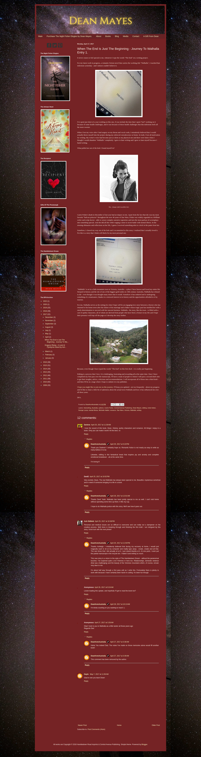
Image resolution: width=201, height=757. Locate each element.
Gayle (86, 674)
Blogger (144, 744)
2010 (45, 382)
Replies (89, 439)
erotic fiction (152, 408)
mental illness (93, 410)
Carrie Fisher (108, 408)
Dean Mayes (137, 408)
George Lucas (83, 410)
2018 (45, 311)
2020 (45, 304)
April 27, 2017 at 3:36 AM (119, 642)
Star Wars (120, 410)
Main (40, 36)
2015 (45, 365)
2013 (45, 372)
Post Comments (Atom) (96, 729)
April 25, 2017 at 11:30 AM (101, 425)
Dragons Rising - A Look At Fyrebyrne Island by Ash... (55, 346)
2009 (45, 385)
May (47, 334)
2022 (45, 301)
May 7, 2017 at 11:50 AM (99, 674)
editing (144, 408)
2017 (45, 314)
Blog (117, 36)
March (47, 351)
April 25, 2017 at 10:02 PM (99, 477)
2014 (45, 369)
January (48, 358)
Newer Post (82, 725)
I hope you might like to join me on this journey (95, 387)
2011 (45, 379)
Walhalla (133, 410)
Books (108, 36)
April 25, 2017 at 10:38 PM (105, 521)
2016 (45, 362)
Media (125, 36)
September (49, 324)
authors (101, 408)
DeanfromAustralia (98, 444)
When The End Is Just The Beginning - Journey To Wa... (56, 341)
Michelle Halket (104, 410)
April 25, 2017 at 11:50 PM (120, 543)
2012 (45, 375)
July (47, 330)
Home (119, 725)
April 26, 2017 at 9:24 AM (104, 587)
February (48, 355)
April (47, 337)
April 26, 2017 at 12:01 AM (120, 496)
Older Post (156, 725)
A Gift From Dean (151, 36)
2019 (45, 308)
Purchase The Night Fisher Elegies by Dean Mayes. (69, 36)
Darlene (87, 425)
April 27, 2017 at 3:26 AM (104, 623)
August (48, 327)
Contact (135, 36)
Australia (95, 408)
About (98, 36)
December (49, 317)
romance (113, 410)
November (49, 321)
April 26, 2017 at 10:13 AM (120, 604)
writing (139, 410)
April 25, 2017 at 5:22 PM (119, 444)
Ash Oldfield (89, 521)
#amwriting (87, 408)
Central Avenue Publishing (123, 408)
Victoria (126, 410)
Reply (86, 434)
